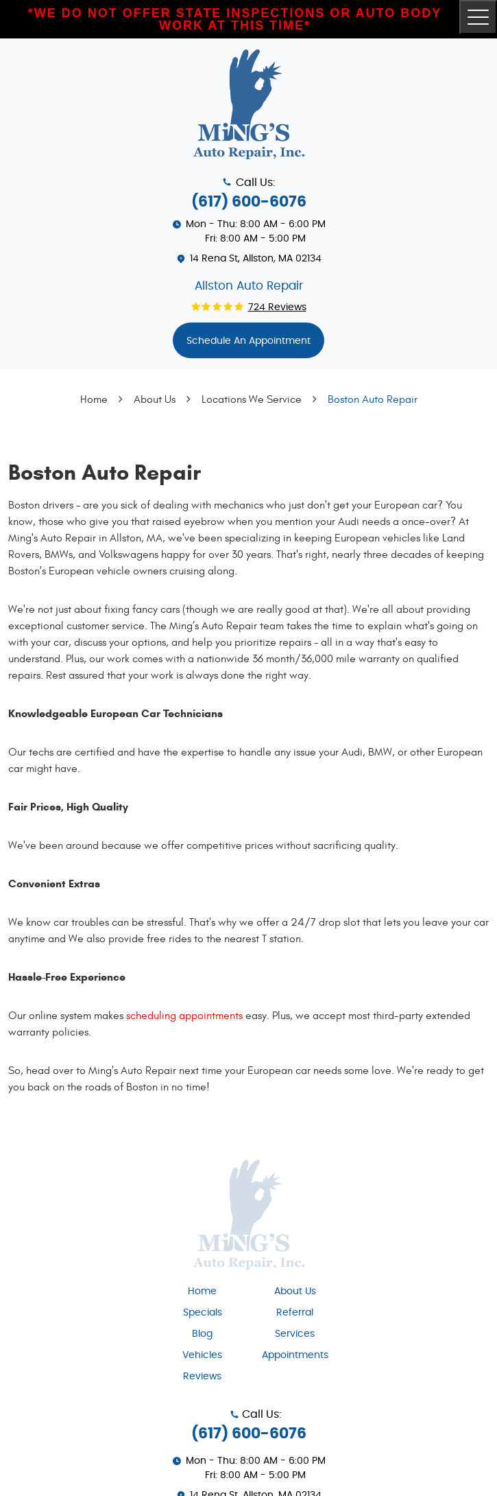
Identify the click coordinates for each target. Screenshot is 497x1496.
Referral (294, 1313)
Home (94, 399)
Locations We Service (252, 399)
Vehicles (202, 1355)
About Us (154, 399)
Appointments (295, 1355)
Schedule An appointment (248, 341)
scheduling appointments (184, 1015)
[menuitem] (202, 1290)
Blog (202, 1334)
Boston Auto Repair (372, 399)
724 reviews (277, 307)
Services (295, 1334)
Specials (202, 1313)
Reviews (202, 1376)
